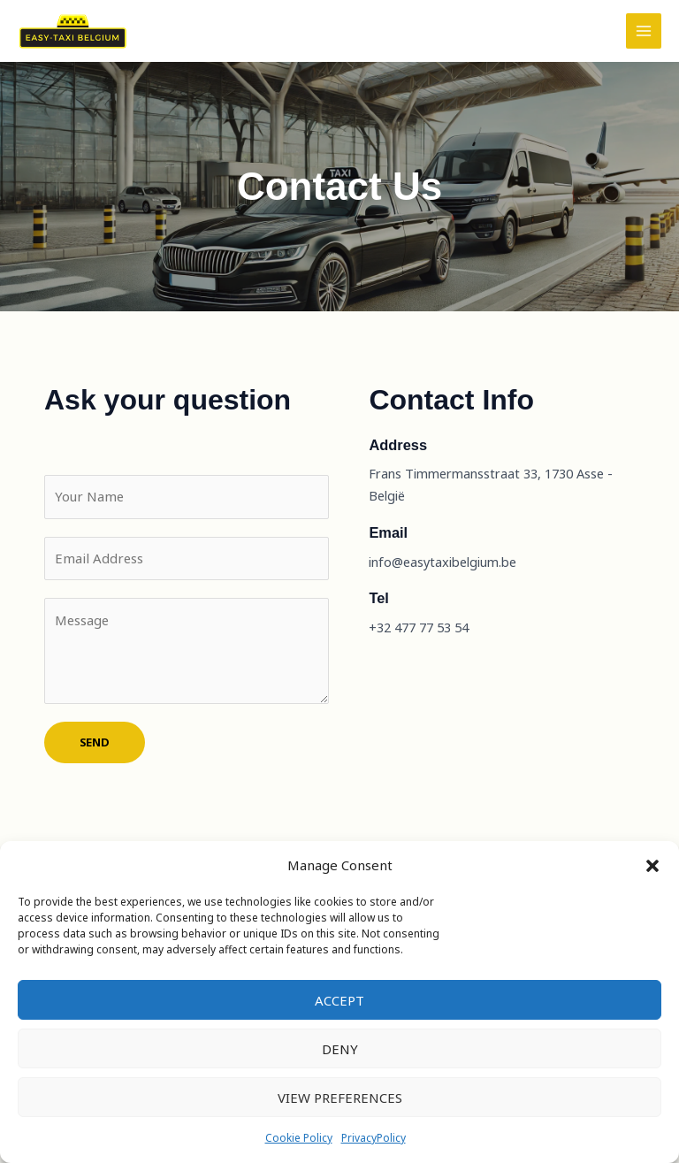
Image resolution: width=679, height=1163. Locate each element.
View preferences (340, 1097)
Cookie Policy (298, 1137)
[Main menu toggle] (643, 45)
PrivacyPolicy (373, 1137)
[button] (652, 866)
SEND (95, 769)
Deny (340, 1049)
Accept (339, 1000)
